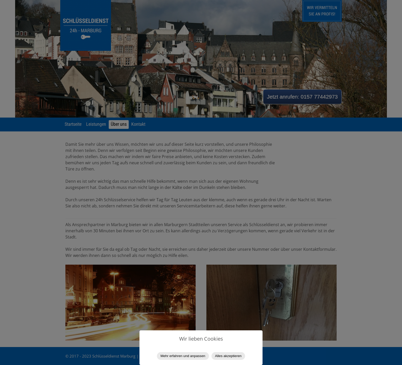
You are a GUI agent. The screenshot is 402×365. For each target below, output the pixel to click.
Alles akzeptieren (228, 356)
